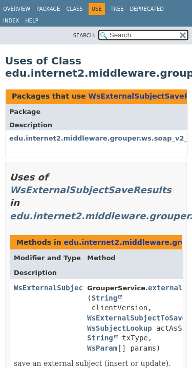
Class (74, 9)
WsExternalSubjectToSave (136, 318)
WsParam (102, 348)
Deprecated (147, 9)
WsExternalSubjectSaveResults (91, 190)
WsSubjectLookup (119, 328)
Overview (16, 9)
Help (31, 21)
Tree (117, 9)
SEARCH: (84, 35)
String (105, 298)
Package (48, 9)
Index (11, 21)
